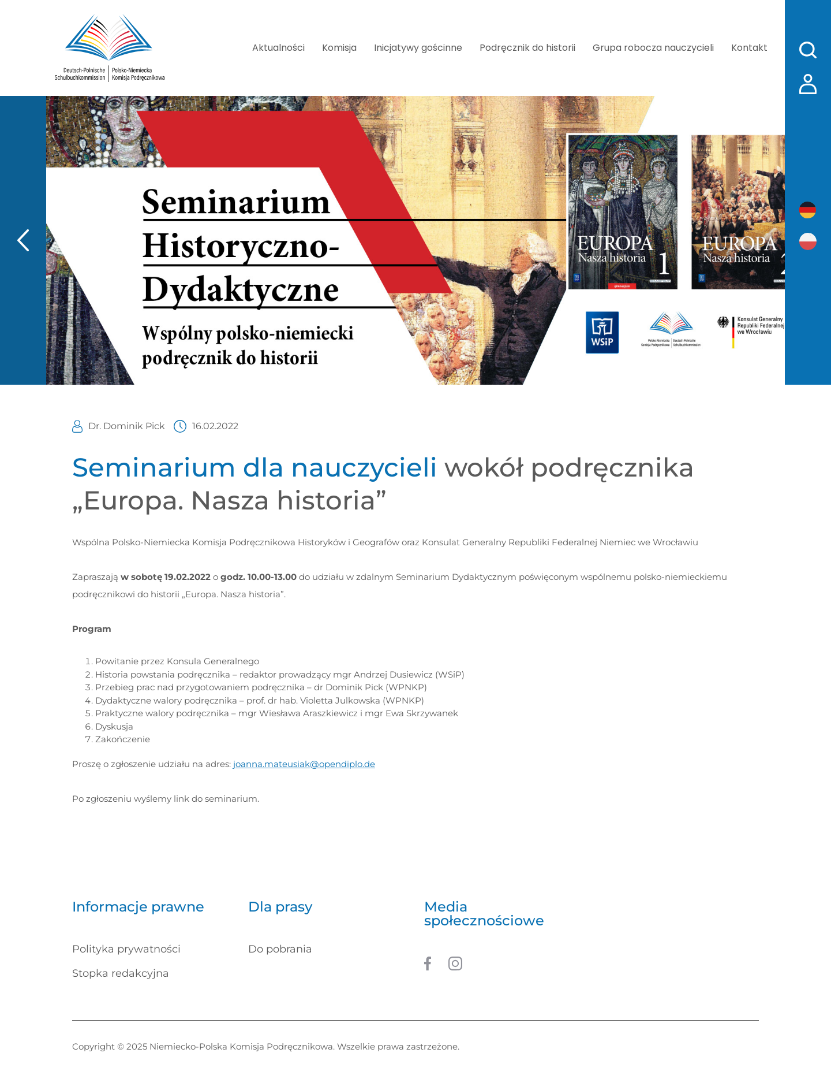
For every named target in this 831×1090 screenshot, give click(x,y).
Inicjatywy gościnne (418, 47)
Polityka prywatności (126, 949)
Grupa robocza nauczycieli (653, 47)
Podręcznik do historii (527, 47)
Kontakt (749, 47)
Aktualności (278, 47)
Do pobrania (280, 949)
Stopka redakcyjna (120, 973)
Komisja (339, 47)
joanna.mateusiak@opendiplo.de (304, 763)
